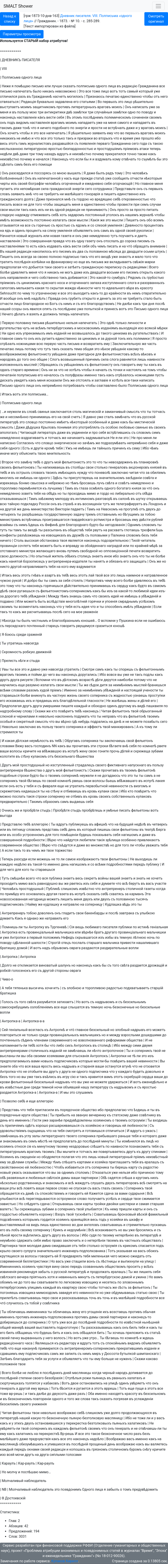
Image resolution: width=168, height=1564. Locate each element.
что (33, 128)
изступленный (62, 765)
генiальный (18, 1030)
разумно (33, 685)
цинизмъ (89, 338)
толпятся (32, 1383)
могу (14, 453)
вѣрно (66, 722)
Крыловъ (48, 427)
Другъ (7, 765)
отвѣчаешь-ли (149, 1428)
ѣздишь (140, 1110)
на (105, 123)
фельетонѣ (137, 716)
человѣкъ (140, 173)
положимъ (51, 937)
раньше (124, 1136)
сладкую (7, 215)
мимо (91, 493)
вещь (79, 927)
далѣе (127, 304)
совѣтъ (124, 483)
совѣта (148, 478)
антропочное (113, 1051)
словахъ (38, 473)
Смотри (88, 669)
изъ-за (112, 591)
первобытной (97, 786)
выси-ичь (36, 988)
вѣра (130, 288)
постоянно (43, 220)
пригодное (85, 354)
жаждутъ (82, 1183)
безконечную (57, 1418)
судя (93, 1235)
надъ (46, 948)
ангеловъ (91, 1225)
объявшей (71, 1087)
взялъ (34, 314)
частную (59, 695)
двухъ (151, 509)
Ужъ (68, 448)
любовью (127, 427)
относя (20, 1146)
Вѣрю (51, 840)
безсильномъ (154, 1394)
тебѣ (36, 462)
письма (97, 262)
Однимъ (134, 525)
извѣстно (86, 889)
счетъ (75, 417)
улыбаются (9, 1199)
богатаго (124, 488)
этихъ (19, 1423)
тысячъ (142, 899)
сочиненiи (140, 117)
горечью (43, 225)
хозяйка (101, 1162)
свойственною (12, 1167)
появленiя (87, 143)
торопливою (95, 988)
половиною (98, 251)
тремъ (91, 514)
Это (81, 91)
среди (21, 634)
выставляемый (12, 1225)
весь (4, 143)
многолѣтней (76, 601)
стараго (17, 370)
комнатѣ (149, 746)
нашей (10, 251)
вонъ (91, 1261)
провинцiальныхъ (64, 1035)
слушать (97, 1183)
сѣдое (94, 685)
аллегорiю (40, 824)
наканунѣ (29, 1348)
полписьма (86, 86)
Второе (7, 462)
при (136, 204)
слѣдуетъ (31, 1204)
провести (125, 204)
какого (159, 272)
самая (144, 1204)
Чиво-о (7, 979)
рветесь (75, 883)
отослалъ (111, 241)
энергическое (65, 443)
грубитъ (74, 298)
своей (22, 184)
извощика (27, 1293)
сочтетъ (24, 546)
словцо (32, 422)
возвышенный (73, 359)
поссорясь (42, 173)
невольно (46, 716)
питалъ (152, 210)
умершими (51, 706)
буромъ (135, 1449)
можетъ (46, 546)
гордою (83, 199)
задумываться (98, 438)
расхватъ (115, 530)
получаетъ (96, 1199)
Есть (26, 448)
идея (85, 607)
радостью (115, 988)
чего (34, 278)
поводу (147, 112)
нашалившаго (147, 943)
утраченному (46, 293)
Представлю (12, 824)
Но (137, 184)
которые (86, 1061)
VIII (4, 69)
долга (28, 199)
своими (39, 1056)
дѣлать (20, 314)
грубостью (155, 278)
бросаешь (87, 483)
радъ (110, 173)
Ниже (6, 86)
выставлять (46, 1327)
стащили (79, 1261)
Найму (31, 904)
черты (5, 184)
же (102, 220)
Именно (70, 690)
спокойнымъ (116, 1343)
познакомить (140, 1146)
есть (33, 246)
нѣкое (105, 349)
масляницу (114, 1418)
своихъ (160, 427)
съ (76, 143)
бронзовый (126, 1214)
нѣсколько (8, 1183)
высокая (31, 540)
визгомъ (141, 786)
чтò (129, 246)
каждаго (125, 1072)
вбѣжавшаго (127, 781)
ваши (4, 751)
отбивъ (76, 796)
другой (10, 509)
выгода (6, 816)
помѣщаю (22, 86)
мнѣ (29, 194)
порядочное (70, 1110)
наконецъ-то (141, 1317)
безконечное (111, 1434)
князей (156, 467)
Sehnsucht (8, 293)
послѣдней (91, 1141)
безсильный (99, 1030)
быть (158, 298)
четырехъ (8, 514)
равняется (128, 359)
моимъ (26, 107)
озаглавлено (106, 385)
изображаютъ (88, 859)
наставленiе (27, 117)
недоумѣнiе (76, 1230)
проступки (156, 695)
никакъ (48, 91)
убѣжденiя (36, 596)
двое (75, 1383)
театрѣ (149, 829)
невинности (118, 786)
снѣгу (147, 1449)
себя (60, 117)
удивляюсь (143, 581)
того (38, 204)
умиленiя (114, 225)
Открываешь (63, 1204)
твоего (59, 727)
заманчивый (115, 412)
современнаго (60, 1040)
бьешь (111, 781)
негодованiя (115, 525)
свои (4, 210)
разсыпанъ (53, 530)
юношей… (89, 621)
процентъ (34, 231)
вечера (23, 1277)
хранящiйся (79, 1220)
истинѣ (143, 927)
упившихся (56, 1444)
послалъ (79, 943)
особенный (98, 422)
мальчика (111, 943)
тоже (96, 91)
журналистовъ (39, 143)
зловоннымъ (133, 1282)
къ (87, 365)
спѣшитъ (97, 1146)
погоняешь (9, 1293)
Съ (152, 1125)
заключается (61, 412)
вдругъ (62, 154)
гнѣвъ (36, 575)
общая (88, 349)
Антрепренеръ (13, 913)
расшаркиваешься (64, 1125)
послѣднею (67, 309)
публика (55, 878)
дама (46, 1246)
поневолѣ (102, 473)
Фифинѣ (51, 525)
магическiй (91, 412)
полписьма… (38, 394)
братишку (8, 948)
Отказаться (101, 1172)
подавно (7, 601)
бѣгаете (115, 746)
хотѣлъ (74, 370)
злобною (74, 988)
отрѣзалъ (7, 344)
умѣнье (112, 810)
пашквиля (154, 706)
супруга (29, 1251)
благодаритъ (23, 1359)
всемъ (158, 220)
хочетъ (13, 133)
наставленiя (40, 123)
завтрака (126, 913)
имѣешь (84, 448)
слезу (51, 231)
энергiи (81, 128)
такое (95, 1434)
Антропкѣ (57, 1030)
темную (125, 937)
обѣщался (88, 1333)
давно (91, 417)
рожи (86, 1378)
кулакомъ (39, 756)
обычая (149, 1312)
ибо (158, 138)
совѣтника (51, 1303)
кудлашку (51, 904)
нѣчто (96, 1051)
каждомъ (61, 1428)
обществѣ (76, 530)
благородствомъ (100, 304)
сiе (29, 1146)
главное (147, 184)
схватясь (116, 894)
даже (17, 128)
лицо (105, 91)
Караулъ (9, 1463)
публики (125, 927)
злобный (122, 1030)
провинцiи (8, 546)
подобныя (8, 776)
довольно (153, 1072)
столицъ (84, 556)
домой (22, 948)
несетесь (109, 1282)
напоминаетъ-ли (13, 1045)
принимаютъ (96, 210)
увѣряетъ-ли (10, 1428)
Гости (36, 1120)
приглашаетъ (119, 1162)
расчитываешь (39, 612)
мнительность (58, 453)
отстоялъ (83, 380)
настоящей (133, 690)
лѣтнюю (139, 937)
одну (80, 241)
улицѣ (113, 1383)
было (37, 91)
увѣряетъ (137, 1383)
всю (39, 344)
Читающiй (28, 433)
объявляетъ (83, 231)
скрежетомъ (10, 791)
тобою (150, 514)
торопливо (9, 488)
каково (152, 1359)
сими (137, 1045)
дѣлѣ (4, 591)
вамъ (108, 1077)
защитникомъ (44, 107)
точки (117, 370)
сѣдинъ (27, 1040)
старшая (157, 1204)
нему (114, 1209)
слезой (101, 225)
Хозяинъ (7, 1157)
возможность (22, 220)
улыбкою (147, 913)
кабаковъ (51, 1383)
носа (61, 283)
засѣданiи (134, 478)
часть (61, 344)
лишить (66, 899)
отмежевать (40, 215)
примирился (48, 1348)
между (114, 1035)
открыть (146, 272)
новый (21, 236)
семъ (144, 204)
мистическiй (145, 422)
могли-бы (101, 1061)
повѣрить (118, 1061)
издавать (54, 246)
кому (116, 159)
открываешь (156, 499)
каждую (6, 864)
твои (104, 859)
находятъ (116, 1394)
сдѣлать (6, 164)
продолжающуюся (136, 1413)
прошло (147, 138)
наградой (114, 546)
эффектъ (94, 727)
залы (36, 1136)
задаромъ (76, 215)
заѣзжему (46, 499)
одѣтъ (30, 1125)
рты (13, 1188)
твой (99, 575)
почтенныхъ (10, 1040)
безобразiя (54, 1378)
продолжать (100, 1272)
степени (25, 1378)
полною (55, 257)
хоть (63, 215)
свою (4, 556)
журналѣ (146, 215)
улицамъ (35, 1287)
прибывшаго (106, 1136)
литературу (99, 1087)
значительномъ (112, 478)
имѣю (26, 138)
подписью (71, 257)
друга (14, 680)
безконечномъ (20, 1399)
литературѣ (9, 422)
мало (139, 257)
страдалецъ (84, 765)
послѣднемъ (93, 117)
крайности (117, 293)
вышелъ (74, 173)
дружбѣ (78, 535)
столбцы (78, 467)
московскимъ (88, 328)
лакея (160, 781)
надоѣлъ (38, 298)
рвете (161, 746)
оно (33, 359)
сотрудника (102, 189)
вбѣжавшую (52, 751)
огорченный (71, 184)
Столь (19, 540)
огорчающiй (123, 184)
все (162, 86)
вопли (134, 948)
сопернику (56, 796)
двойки (112, 1204)
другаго (111, 932)
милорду (62, 499)
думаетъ (7, 918)
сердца (147, 1077)
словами (18, 690)
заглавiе (101, 380)
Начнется (8, 236)
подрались (99, 722)
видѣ (141, 706)
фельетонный (22, 1082)
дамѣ (30, 1193)
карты (88, 1204)
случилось (15, 1303)
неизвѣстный (157, 1157)
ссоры (17, 309)
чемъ (101, 246)
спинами (158, 1152)
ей (124, 1125)
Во (100, 102)
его (76, 102)
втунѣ (126, 1066)
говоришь (113, 1125)
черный (108, 1373)
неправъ (109, 716)
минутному (46, 1146)
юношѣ (118, 626)
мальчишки (156, 932)
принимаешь (40, 417)
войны (103, 878)
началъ (101, 370)
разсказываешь (75, 1298)
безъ (27, 164)
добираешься (11, 1322)
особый (6, 722)
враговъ (104, 107)
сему (136, 448)
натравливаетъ (35, 567)
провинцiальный (40, 932)
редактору (67, 1343)
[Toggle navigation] (158, 6)
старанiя (87, 1066)
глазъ (105, 1188)
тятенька (20, 988)
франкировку (62, 262)
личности (135, 323)
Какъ (19, 918)
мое (79, 612)
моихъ (117, 107)
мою (33, 112)
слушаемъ (84, 1092)
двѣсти (145, 520)
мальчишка (64, 932)
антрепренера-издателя (67, 561)
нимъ (67, 304)
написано (8, 443)
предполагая (10, 267)
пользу (23, 112)
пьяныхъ (119, 1423)
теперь (155, 149)
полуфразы (74, 375)
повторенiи (42, 1399)
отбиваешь (72, 791)
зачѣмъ (88, 443)
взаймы (6, 525)
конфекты (8, 535)
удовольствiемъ (13, 1131)
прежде (86, 178)
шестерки (127, 1204)
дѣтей (145, 701)
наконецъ (8, 117)
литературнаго (53, 1136)
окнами (33, 1449)
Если (157, 607)
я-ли (119, 438)
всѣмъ (40, 328)
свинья (43, 412)
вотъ (114, 91)
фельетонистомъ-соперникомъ (66, 591)
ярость (46, 1066)
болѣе (5, 272)
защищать (62, 204)
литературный (121, 1157)
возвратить (150, 551)
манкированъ (122, 727)
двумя (147, 1045)
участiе (160, 883)
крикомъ (130, 1246)
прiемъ (55, 690)
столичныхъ (38, 1051)
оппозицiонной (115, 551)
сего (135, 143)
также (142, 154)
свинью (141, 427)
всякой (150, 328)
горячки (94, 601)
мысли (14, 210)
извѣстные (14, 1087)
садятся (114, 1178)
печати (134, 551)
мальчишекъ (90, 1035)
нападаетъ (86, 123)
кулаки (103, 791)
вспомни (108, 621)
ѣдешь (33, 525)
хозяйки (116, 1220)
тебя (59, 448)
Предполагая (11, 706)
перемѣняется (30, 488)
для (31, 204)
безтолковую (93, 1418)
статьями (87, 102)
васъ (29, 746)
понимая (64, 427)
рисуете (26, 680)
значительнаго (49, 1251)
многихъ (7, 478)
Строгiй (54, 943)
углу (27, 1136)
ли (155, 438)
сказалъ (93, 894)
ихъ (41, 210)
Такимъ (36, 802)
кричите (29, 751)
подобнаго (60, 128)
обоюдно (98, 706)
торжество (63, 850)
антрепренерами (14, 1051)
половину (23, 323)
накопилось (42, 251)
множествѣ (100, 845)
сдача (109, 1193)
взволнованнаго (91, 1040)
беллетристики (35, 1261)
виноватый (48, 965)
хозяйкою (93, 1125)
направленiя (17, 278)
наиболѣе (125, 680)
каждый (81, 706)
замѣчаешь (77, 1051)
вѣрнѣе (87, 932)
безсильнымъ (134, 1002)
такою (158, 143)
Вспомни (42, 680)
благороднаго (77, 525)
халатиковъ (137, 1423)
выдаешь (77, 802)
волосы (16, 751)
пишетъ (110, 194)
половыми (98, 535)
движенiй (43, 652)
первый (36, 937)
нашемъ (131, 215)
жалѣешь (119, 701)
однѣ (110, 323)
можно (5, 796)
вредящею (103, 199)
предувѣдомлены (77, 1120)
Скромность (12, 652)
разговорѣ (103, 499)
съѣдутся (65, 845)
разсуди (20, 859)
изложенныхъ (11, 365)
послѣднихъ (52, 1373)
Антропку (36, 927)
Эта (147, 894)
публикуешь (78, 824)
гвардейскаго (81, 520)
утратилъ (71, 669)
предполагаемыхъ (15, 1061)
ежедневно (94, 184)
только (59, 138)
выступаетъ (9, 107)
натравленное (155, 575)
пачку (15, 1338)
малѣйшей (127, 1298)
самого (123, 123)
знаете (5, 1066)
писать (112, 246)
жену (83, 751)
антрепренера (11, 770)
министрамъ (10, 520)
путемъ (73, 551)
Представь (10, 1110)
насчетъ (59, 96)
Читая (106, 711)
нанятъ (99, 561)
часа (28, 1343)
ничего (45, 128)
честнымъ (39, 621)
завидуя (65, 1293)
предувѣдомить (145, 1489)
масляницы (81, 1373)
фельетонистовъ (116, 354)
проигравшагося (56, 520)
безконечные (124, 1007)
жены (132, 701)
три (40, 112)
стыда (34, 661)
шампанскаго (147, 1354)
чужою (5, 581)
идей (115, 596)
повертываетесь (111, 1152)
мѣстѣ (43, 1141)
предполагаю (116, 1110)
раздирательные (114, 948)
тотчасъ (158, 412)
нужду (82, 473)
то (139, 159)
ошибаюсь (156, 621)
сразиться (103, 626)
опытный (43, 556)
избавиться (74, 1167)
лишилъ (145, 1272)
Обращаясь (48, 365)
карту (132, 1167)
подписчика (98, 1072)
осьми (149, 251)
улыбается (93, 1209)
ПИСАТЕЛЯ (31, 60)
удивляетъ (19, 272)
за (158, 107)
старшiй (156, 988)
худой (44, 690)
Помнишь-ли (12, 927)
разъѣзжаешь (29, 535)
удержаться (117, 1082)
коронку (45, 1214)
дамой (126, 1277)
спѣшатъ (69, 1162)
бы (86, 159)
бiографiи (36, 184)
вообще (9, 298)
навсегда (31, 643)
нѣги (22, 661)
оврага (74, 948)
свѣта (109, 483)
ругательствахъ (146, 333)
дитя (103, 685)
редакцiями (137, 267)
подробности (34, 840)
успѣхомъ (147, 601)
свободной (89, 551)
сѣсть (122, 1287)
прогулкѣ (130, 509)
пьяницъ (99, 1378)
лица (38, 77)
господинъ (42, 746)
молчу (12, 1472)
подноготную (67, 1327)
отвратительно (154, 293)
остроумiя (109, 1246)
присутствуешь (80, 478)
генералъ (7, 1388)
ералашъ (151, 1162)
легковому (72, 1282)
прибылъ (62, 1115)
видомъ (22, 123)
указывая (124, 1251)
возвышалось (83, 333)
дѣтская (22, 741)
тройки (99, 1204)
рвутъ (97, 530)
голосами (73, 1455)
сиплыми (57, 1455)
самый (132, 91)
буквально (45, 102)
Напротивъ (95, 581)
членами (41, 1040)
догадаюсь (111, 776)
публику (152, 864)
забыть (44, 1272)
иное (108, 556)
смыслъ (133, 412)
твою (41, 453)
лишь (19, 349)
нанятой (15, 561)
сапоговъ (7, 288)
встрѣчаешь (31, 520)
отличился (8, 96)
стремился (9, 732)
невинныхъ (67, 1277)
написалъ (140, 107)
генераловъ (118, 467)
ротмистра (102, 520)
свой (66, 417)
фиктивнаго (117, 765)
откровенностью (135, 199)
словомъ (143, 433)
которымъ (31, 1220)
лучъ (100, 483)
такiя (30, 796)
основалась (36, 894)
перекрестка (76, 1423)
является (75, 540)
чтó (3, 1303)
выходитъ (81, 293)
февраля (49, 786)
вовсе (18, 204)
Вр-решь (67, 1434)
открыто (89, 298)
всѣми (5, 690)
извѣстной (132, 1322)
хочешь (118, 1333)
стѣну (25, 756)
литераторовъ (127, 1183)
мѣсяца (115, 251)
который (146, 91)
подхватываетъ (136, 988)
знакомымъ (13, 1141)
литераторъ (46, 433)
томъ (151, 370)
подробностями (119, 864)
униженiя (39, 1404)
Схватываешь (105, 1214)
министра (27, 551)
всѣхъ (135, 354)
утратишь (15, 643)
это (120, 102)
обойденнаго (95, 546)
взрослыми (130, 1035)
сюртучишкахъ (12, 1383)
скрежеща (141, 751)
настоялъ (134, 370)
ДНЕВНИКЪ (11, 60)
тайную (14, 504)
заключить (72, 1240)
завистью (8, 1204)
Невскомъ (109, 509)
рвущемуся (85, 626)
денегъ (105, 298)
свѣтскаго (8, 1277)
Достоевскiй (15, 1498)
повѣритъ (66, 711)
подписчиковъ (12, 904)
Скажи (40, 711)
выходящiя (128, 328)
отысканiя (80, 1056)
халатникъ (24, 1434)
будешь (85, 835)
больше (107, 1359)
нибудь (83, 722)
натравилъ (53, 918)
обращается (10, 1193)
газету (90, 241)
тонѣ (26, 128)
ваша (36, 1066)
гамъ (23, 143)
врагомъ (7, 675)
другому (124, 706)
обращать (141, 246)
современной (11, 1261)
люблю (33, 1373)
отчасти (136, 178)
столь (77, 412)
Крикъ (58, 1230)
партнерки (89, 1178)
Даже (40, 199)
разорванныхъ (152, 283)
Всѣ (150, 1193)
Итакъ (7, 394)
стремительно (137, 1225)
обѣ (3, 1178)
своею (42, 257)
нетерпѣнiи (96, 1240)
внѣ (125, 746)
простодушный (32, 765)
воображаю (66, 1413)
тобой (34, 1303)
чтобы (148, 96)
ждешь (148, 1338)
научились (8, 685)
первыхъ (110, 102)
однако (32, 918)
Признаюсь (95, 96)
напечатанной (49, 178)
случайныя (103, 112)
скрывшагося (86, 937)
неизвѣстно (81, 154)
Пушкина (126, 621)
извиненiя (8, 1272)
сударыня (136, 1193)
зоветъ (27, 493)
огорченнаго (79, 283)
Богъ (54, 304)
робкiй (5, 971)
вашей (115, 878)
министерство (42, 509)
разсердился (19, 173)
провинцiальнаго (132, 932)
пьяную (75, 1418)
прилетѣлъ (9, 1298)
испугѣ (73, 751)
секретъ (90, 878)
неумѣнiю (8, 1240)
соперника (99, 695)
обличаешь (16, 1312)
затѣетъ (74, 267)
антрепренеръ (113, 889)
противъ (63, 107)
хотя (39, 1045)
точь (92, 1298)
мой (57, 462)
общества (134, 1040)
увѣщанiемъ (74, 365)
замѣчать (122, 417)
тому (40, 154)
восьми (113, 272)
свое (12, 591)
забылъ (113, 1489)
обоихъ (152, 1251)
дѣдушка (33, 427)
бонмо (24, 483)
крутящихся (9, 1256)
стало (148, 298)
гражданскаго (11, 199)
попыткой (92, 309)
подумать (82, 716)
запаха (95, 283)
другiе (38, 448)
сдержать (25, 1240)
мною (61, 173)
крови (5, 1082)
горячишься (53, 586)
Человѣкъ (10, 889)
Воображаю (116, 1439)
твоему (62, 1146)
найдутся (71, 840)
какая (39, 288)
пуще (139, 1388)
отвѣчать (128, 159)
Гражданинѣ (42, 96)
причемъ (93, 359)
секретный (25, 722)
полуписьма (27, 375)
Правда (54, 298)
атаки (144, 149)
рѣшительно (143, 102)
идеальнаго (116, 288)
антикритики (54, 112)
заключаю (119, 473)
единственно (131, 96)
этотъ (13, 143)
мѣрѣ (153, 546)
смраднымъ (128, 601)
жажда (70, 288)
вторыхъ (105, 138)
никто (5, 567)
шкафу (134, 1220)
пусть (159, 375)
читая (133, 473)
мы (66, 1092)
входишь (160, 1120)
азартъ (50, 575)
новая (55, 236)
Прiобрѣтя (61, 810)
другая (51, 894)
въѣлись (49, 1077)
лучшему (54, 488)
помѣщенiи (69, 835)
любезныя (37, 1178)
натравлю (71, 904)
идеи (154, 591)
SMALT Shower (18, 6)
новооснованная (14, 899)
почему (98, 154)
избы (109, 937)
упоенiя (111, 601)
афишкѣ (100, 824)
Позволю (9, 1101)
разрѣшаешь (32, 514)
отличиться (114, 1131)
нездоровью (79, 1146)
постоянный (95, 215)
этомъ (77, 117)
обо (149, 220)
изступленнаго (114, 283)
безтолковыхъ (99, 1423)
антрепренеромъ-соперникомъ (90, 1348)
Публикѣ (53, 889)
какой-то (103, 278)
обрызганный (150, 711)
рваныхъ (119, 1378)
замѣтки (80, 112)
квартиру (69, 1287)
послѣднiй (79, 1444)
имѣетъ (63, 422)
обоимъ (6, 1282)
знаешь (75, 596)
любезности (137, 1125)
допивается (138, 1373)
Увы (5, 669)
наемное (133, 575)
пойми (36, 675)
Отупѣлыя (73, 1378)
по (138, 112)
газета (66, 236)
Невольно (10, 727)
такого (106, 333)
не (105, 128)
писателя (109, 927)
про (95, 433)
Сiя (71, 927)
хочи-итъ (52, 988)
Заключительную (126, 344)
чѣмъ (154, 448)
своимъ (6, 607)
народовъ (8, 359)
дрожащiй (156, 965)
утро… (94, 1338)
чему (26, 293)
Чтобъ (59, 1167)
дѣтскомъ (70, 680)
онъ (3, 123)
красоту (146, 288)
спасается (146, 1246)
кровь (92, 791)
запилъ (71, 1354)
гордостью (9, 1214)
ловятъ (29, 1188)
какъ (152, 154)
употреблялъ (89, 427)
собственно (49, 278)
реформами (116, 1040)
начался (42, 159)
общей (5, 1327)
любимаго (93, 927)
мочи (19, 1455)
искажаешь (15, 701)
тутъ (114, 236)
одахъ (5, 370)
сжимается (151, 1199)
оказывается (33, 1172)
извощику (90, 1282)
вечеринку (97, 1115)
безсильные (150, 1007)
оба (30, 1056)
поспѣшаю (29, 1472)
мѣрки (162, 328)
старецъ (52, 626)
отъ (157, 96)
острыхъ (23, 473)
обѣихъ (71, 556)
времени (31, 370)
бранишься (157, 685)
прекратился (115, 154)
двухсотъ (59, 1394)
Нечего (7, 314)
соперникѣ (70, 776)
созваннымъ (93, 1267)
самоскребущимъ (14, 1007)
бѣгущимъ (131, 514)
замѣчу (26, 462)
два (80, 251)
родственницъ (30, 1183)
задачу (78, 514)
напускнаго (137, 765)
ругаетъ (48, 338)
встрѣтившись (119, 433)
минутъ (84, 1277)
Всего (154, 267)
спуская (80, 1188)
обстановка (49, 540)
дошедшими (151, 1035)
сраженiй (34, 634)
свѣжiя (138, 262)
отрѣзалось (124, 375)
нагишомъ (129, 835)
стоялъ (77, 581)
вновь (61, 551)
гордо (104, 493)
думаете (108, 883)
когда (160, 889)
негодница (37, 899)
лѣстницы (109, 1261)
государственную (58, 514)
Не (119, 304)
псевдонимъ (71, 1489)
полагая (67, 1157)
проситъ (133, 1267)
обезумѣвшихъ (31, 1444)
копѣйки (38, 262)
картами (84, 1162)
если (79, 159)
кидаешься (30, 791)
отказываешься (13, 499)
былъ (100, 173)
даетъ (142, 236)
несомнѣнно (18, 417)
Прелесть (9, 661)
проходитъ (9, 883)
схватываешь (111, 1225)
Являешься (44, 1343)
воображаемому (13, 354)
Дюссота (111, 1354)
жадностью (122, 695)
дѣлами (18, 1162)
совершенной (11, 840)
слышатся (76, 1007)
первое (51, 1188)
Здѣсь (57, 478)
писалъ (6, 204)
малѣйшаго (74, 194)
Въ (69, 117)
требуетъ (51, 194)
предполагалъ (65, 1141)
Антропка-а (11, 1021)
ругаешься (26, 591)
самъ (18, 164)
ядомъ (81, 225)
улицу (149, 1261)
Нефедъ (67, 937)
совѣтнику (147, 1115)
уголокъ (112, 215)
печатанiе (8, 375)
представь (50, 829)
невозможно (65, 91)
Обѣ (104, 1178)
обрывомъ (59, 948)
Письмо (140, 309)
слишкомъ (69, 889)
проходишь (77, 493)
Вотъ (66, 1383)
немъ (136, 293)
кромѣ (49, 448)
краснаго (48, 283)
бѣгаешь (34, 781)
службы (31, 1162)
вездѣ (106, 257)
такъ (70, 138)
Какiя (95, 220)
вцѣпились (32, 1235)
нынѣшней (150, 1322)
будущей (126, 824)
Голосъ (7, 1002)
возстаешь (118, 1312)
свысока (37, 483)
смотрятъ (73, 1131)
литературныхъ (83, 107)
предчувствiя (40, 1439)
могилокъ (75, 96)
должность (19, 556)
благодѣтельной (73, 701)
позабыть (151, 722)
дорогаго (12, 596)
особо (17, 835)
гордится (47, 1220)
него (164, 96)
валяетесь (158, 1444)
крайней (142, 546)
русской (149, 417)
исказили (54, 380)
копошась (77, 1449)
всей (10, 1455)
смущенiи (28, 1157)
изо (141, 328)
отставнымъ (107, 514)
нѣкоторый (79, 422)
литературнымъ (13, 1152)
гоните (103, 751)
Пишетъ (132, 220)
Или (20, 601)
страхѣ (68, 504)
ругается (83, 1388)
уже (157, 91)
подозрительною (115, 540)
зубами (157, 751)
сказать (69, 86)
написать (146, 380)
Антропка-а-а (33, 1021)
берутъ (134, 883)
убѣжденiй (149, 596)
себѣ (117, 199)
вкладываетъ (121, 262)
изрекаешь (9, 483)
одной (60, 210)
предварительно (13, 802)
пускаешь (158, 1225)
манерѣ (18, 1327)
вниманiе (157, 246)
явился (36, 309)
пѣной (5, 1235)
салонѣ (124, 499)
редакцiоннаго (12, 1343)
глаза (83, 488)
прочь (114, 751)
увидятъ (21, 380)
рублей (157, 520)
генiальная (159, 927)
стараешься (10, 695)
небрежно (56, 483)
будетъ (138, 1072)
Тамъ (69, 488)
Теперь (7, 859)
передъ (139, 864)
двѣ (69, 112)
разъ (22, 96)
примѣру (12, 894)
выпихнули (130, 1261)
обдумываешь (123, 1293)
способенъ (113, 607)
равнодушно (47, 883)
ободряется (51, 1157)
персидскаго (15, 626)
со (54, 173)
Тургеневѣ (58, 927)
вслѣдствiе (56, 601)
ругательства (11, 328)
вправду (72, 546)
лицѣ (150, 1141)
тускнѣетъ (83, 1214)
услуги (53, 1359)
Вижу (19, 746)
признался (54, 199)
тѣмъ (74, 483)
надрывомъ (104, 1002)
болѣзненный (11, 178)
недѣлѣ (140, 824)
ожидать (137, 1256)
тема (78, 349)
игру (65, 1077)
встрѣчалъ (116, 128)
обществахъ (151, 1240)
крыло (5, 1251)
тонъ (122, 338)
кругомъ (143, 1178)
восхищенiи (92, 504)
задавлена (63, 102)
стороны (62, 971)
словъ (5, 194)
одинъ (20, 231)
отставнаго (9, 551)
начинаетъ (76, 438)
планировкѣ (148, 462)
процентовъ (153, 225)
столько (101, 467)
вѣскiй (142, 1214)
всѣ (125, 883)
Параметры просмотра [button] (22, 34)
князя (136, 488)
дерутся (109, 680)
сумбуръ (118, 278)
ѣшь (159, 530)
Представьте (125, 189)
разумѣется (46, 1002)
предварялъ (72, 1256)
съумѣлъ (149, 159)
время (128, 138)
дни (27, 1087)
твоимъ (21, 675)
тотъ (122, 91)
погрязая (120, 1399)
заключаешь (115, 741)
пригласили (44, 1110)
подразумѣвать (113, 443)
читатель (148, 540)
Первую (8, 323)
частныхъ (132, 1240)
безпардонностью (78, 149)
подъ (11, 123)
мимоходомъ (47, 1293)
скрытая (57, 288)
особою (111, 427)
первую (50, 344)
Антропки (18, 937)
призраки (85, 138)
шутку (140, 499)
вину (56, 1267)
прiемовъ (131, 149)
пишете (67, 706)
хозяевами (56, 1056)
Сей (5, 1030)
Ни (4, 333)
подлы (148, 675)
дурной (111, 338)
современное (11, 845)
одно (132, 112)
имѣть (5, 220)
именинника (36, 1312)
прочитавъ (81, 746)
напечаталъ (55, 133)
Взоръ (60, 1214)
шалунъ (64, 965)
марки (150, 262)
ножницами (25, 344)
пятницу (18, 829)
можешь (44, 859)
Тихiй (135, 540)
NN (54, 746)
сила (45, 189)
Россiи (44, 504)
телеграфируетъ (129, 504)
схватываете (47, 1282)
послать (18, 796)
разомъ (32, 690)
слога (131, 283)
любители (87, 840)
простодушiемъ (109, 149)
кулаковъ (144, 796)
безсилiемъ (9, 1404)
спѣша (127, 1178)
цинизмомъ (30, 283)
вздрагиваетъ (32, 438)
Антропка (10, 932)
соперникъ (9, 781)
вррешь (110, 1388)
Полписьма (11, 77)
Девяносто (134, 225)
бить (56, 1333)
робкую (29, 652)
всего (118, 581)
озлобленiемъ (41, 1007)
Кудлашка (113, 904)
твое (50, 850)
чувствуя (44, 1267)
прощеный (98, 1444)
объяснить (28, 453)
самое (70, 859)
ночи (58, 1087)
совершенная (40, 241)
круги (25, 1115)
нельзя (72, 323)
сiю (73, 1077)
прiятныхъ (38, 1277)
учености (150, 690)
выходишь (143, 859)
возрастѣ (86, 680)
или (48, 86)
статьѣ (99, 178)
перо (46, 1298)
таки (48, 267)
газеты (149, 889)
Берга (161, 829)
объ (93, 246)
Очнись (8, 810)
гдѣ (74, 722)
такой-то (40, 864)
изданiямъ (109, 328)
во (122, 133)
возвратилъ (93, 344)
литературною (35, 149)
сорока (130, 241)
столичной (134, 889)
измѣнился (131, 1141)
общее (42, 359)
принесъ (111, 309)
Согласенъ (25, 443)
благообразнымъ (66, 621)
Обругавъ (72, 741)
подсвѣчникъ (11, 1220)
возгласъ (36, 1030)
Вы (162, 1061)
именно (90, 375)
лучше (57, 86)
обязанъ (116, 561)
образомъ (51, 802)
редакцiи (73, 210)
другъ (49, 462)
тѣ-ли (136, 1056)
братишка (8, 993)
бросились (144, 1230)
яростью (55, 149)
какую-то (38, 1418)
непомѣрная (30, 189)
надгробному (11, 711)
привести (127, 943)
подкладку (29, 504)
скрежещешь (30, 1209)
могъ (69, 272)
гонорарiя (92, 194)
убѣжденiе (142, 607)
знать (140, 878)
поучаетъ (126, 236)
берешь (121, 1167)
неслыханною (11, 149)
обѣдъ (51, 493)
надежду (22, 215)
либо (60, 1045)
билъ (133, 1327)
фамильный (158, 1214)
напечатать (22, 91)
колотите (7, 756)
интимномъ (84, 499)
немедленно (99, 236)
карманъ (136, 894)
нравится (95, 1077)
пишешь (104, 829)
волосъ (60, 1338)
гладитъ (68, 913)
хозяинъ (7, 1146)
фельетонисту (39, 354)
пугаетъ (6, 189)
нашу (85, 1087)
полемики (141, 338)
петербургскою (108, 1277)
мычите (69, 1152)
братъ (99, 932)
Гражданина (148, 86)
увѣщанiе (118, 349)
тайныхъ (104, 448)
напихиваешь (54, 467)
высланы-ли (10, 1056)
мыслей (30, 365)
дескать (6, 380)
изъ (14, 184)
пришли (125, 1209)
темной (47, 1087)
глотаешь (132, 530)
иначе (5, 453)
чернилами (25, 716)
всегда (26, 257)
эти (24, 394)
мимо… (45, 1472)
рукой (16, 581)
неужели (14, 412)
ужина (141, 1277)
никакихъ (8, 138)
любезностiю (40, 1167)
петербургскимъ (60, 328)
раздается (138, 965)
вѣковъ (147, 354)
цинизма (120, 333)
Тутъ (5, 878)
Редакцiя (28, 102)
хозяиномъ (102, 1120)
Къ (107, 1209)
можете (136, 722)
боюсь (10, 634)
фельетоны (140, 810)
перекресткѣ (49, 1434)
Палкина (118, 535)
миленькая (100, 1256)
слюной (6, 716)
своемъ (155, 117)
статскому (120, 1115)
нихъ (154, 1178)
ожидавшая (61, 1246)
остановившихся (49, 1423)
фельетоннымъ (151, 669)
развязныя (16, 1178)
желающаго (46, 551)
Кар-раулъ (26, 1463)
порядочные (10, 1115)
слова (85, 1399)
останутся (113, 1066)
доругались (87, 675)
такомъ (6, 128)
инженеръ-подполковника (83, 1251)
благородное (33, 304)
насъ (68, 178)
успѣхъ (111, 1199)
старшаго (94, 943)
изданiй (60, 333)
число (128, 1434)
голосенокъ (21, 971)
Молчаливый (12, 1481)
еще (76, 178)
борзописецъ (34, 561)
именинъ (22, 1120)
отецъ (66, 943)
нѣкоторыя (153, 178)
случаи (155, 204)
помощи (45, 164)
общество (31, 845)
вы (58, 675)
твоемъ (153, 716)
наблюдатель (35, 1481)
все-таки (131, 380)
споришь (126, 669)
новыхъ (47, 1061)
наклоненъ (64, 716)
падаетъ (77, 509)
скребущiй (132, 1077)
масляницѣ (9, 1444)
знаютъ (125, 257)
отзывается (9, 225)
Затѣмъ (6, 1359)
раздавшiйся (63, 143)
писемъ (143, 241)
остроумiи (136, 1120)
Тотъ (111, 1251)
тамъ (17, 530)
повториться (10, 1035)
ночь (151, 937)
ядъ (8, 231)
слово (63, 1188)
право (57, 1240)
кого (64, 567)
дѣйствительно (76, 586)
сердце (126, 1199)
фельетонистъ (73, 462)
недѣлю (20, 864)
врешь (43, 1388)
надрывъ (138, 1030)
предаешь (43, 701)
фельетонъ (121, 711)
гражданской (60, 189)
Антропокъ (83, 1045)
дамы (65, 1178)
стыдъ (45, 810)
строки (102, 746)
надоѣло (97, 1439)
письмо (38, 86)
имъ (49, 333)
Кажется (96, 1193)
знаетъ (97, 556)
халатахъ (134, 1378)
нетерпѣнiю (124, 1235)
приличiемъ (14, 1125)
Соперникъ (135, 1188)
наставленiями (12, 246)
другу (146, 1152)
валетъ (6, 1209)
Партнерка (9, 1246)
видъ (35, 1225)
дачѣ (118, 722)
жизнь (72, 695)
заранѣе (56, 1120)
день (26, 509)
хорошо (42, 1125)
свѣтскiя (53, 1178)
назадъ (50, 154)
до (122, 241)
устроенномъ (33, 835)
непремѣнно (52, 385)
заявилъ (99, 133)
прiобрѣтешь (92, 810)
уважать (153, 845)
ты (146, 365)
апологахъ (8, 433)
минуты (107, 1141)
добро (32, 581)
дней (67, 1373)
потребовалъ (73, 385)
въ (119, 86)
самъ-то (20, 338)
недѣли (6, 154)
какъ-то (97, 293)
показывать (102, 835)
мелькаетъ (25, 288)
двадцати (135, 251)
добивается (77, 278)
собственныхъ (123, 796)
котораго (149, 1136)
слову (27, 711)
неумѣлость (39, 741)
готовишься (95, 1131)
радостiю (150, 1167)
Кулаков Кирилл (64, 1561)
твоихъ (51, 473)
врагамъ (58, 123)
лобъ (15, 1230)
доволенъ (46, 913)
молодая (34, 1246)
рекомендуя (27, 1272)
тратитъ (6, 262)
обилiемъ (158, 473)
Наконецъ (60, 159)
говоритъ (128, 365)
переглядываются (41, 1199)
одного (27, 77)
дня (151, 304)
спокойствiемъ (52, 1193)
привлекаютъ (148, 840)
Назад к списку (9, 19)
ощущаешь (36, 1131)
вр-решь (16, 1394)
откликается (28, 965)
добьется (36, 267)
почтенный (36, 626)
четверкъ (159, 824)
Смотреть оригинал (156, 19)
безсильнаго (64, 756)
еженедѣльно (153, 1082)
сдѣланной (21, 943)
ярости (96, 128)
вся (45, 878)
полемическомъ (117, 117)
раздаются (90, 948)
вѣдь (126, 904)
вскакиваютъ (106, 1230)
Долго (7, 965)
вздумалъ (103, 159)
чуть (26, 328)
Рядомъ (134, 278)
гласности (95, 701)
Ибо (145, 448)
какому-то (135, 349)
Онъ (128, 107)
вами (35, 1061)
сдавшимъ (9, 1354)
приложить (135, 1333)
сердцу (122, 586)
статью (141, 1293)
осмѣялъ (96, 488)
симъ (156, 433)
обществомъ (115, 1267)
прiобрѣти (31, 810)
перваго (103, 143)
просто (123, 210)
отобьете (35, 1072)
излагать (59, 220)
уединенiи (80, 433)
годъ (102, 1220)
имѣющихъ (67, 473)
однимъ (67, 1172)
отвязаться (9, 102)
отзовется (151, 1066)
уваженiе (90, 612)
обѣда (147, 493)
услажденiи (143, 1399)
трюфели (147, 530)
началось (51, 375)
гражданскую (92, 267)
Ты (39, 467)
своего (58, 267)
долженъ (50, 314)
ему (110, 133)
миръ (96, 1354)
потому (30, 349)
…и (4, 412)
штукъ (160, 251)
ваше (40, 1188)
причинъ (119, 448)
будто (93, 525)
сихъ (69, 1045)
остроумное (66, 1199)
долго (115, 1413)
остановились (91, 1383)
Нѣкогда (8, 621)
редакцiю (129, 86)
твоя (63, 540)
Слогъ (55, 359)
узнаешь (140, 695)
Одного (88, 1489)
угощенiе (94, 1312)
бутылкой (128, 1354)
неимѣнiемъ (123, 685)
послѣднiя (22, 262)
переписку (113, 267)
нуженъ (125, 1359)
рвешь (77, 781)
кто (54, 711)
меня (4, 112)
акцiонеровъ (139, 467)
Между (53, 596)
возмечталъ (29, 607)
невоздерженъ (120, 462)
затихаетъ (65, 1002)
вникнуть (38, 695)
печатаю (112, 96)
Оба (91, 1394)
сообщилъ (120, 178)
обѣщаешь (23, 1333)
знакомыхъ (55, 1183)
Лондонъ (155, 504)
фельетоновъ (24, 467)
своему (26, 1230)
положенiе (8, 1364)
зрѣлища (112, 840)
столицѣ (104, 1045)
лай (91, 575)
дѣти (99, 680)
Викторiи (62, 509)
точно (131, 154)
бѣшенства (85, 756)
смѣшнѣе (17, 878)
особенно (129, 840)
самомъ (159, 586)
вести (51, 117)
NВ (4, 1489)
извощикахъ (56, 535)
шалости (38, 943)
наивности (155, 359)
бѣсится (66, 1388)
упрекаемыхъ (34, 333)
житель (58, 556)
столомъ (82, 1172)
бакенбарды (94, 913)
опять (47, 309)
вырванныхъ (31, 1338)
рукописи (144, 231)
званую (82, 1115)
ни (62, 194)
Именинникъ (10, 1267)
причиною (146, 1172)
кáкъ (42, 117)
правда (58, 241)
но (92, 199)
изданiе (150, 1348)
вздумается (86, 567)
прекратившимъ (129, 1348)
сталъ (109, 417)
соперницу (93, 904)
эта (16, 189)
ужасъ (150, 1131)
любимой (141, 591)
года (143, 143)
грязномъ (100, 1449)
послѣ (160, 304)
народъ (122, 1373)
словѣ (32, 412)
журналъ (35, 236)
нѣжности (85, 288)
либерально (125, 493)
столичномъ (118, 1449)
